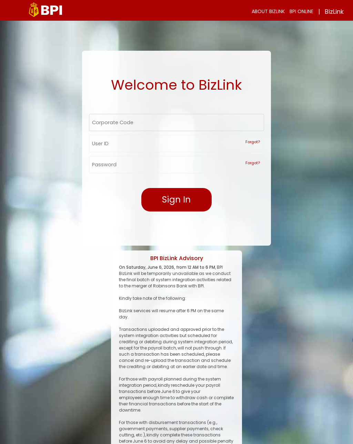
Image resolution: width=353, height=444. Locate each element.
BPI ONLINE (301, 11)
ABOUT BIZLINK (268, 11)
